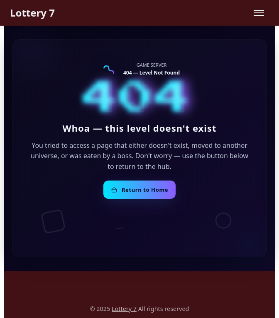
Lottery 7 (32, 12)
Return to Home (139, 189)
